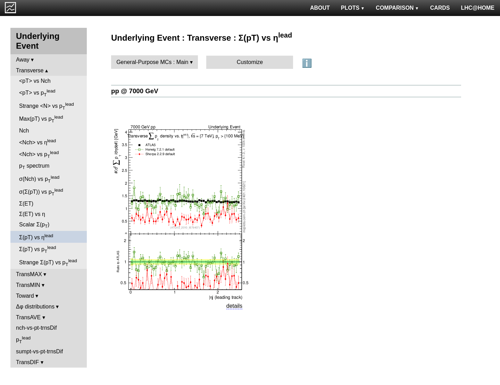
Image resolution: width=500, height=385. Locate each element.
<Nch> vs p (39, 154)
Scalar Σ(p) (34, 225)
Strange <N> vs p (46, 106)
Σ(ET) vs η (32, 214)
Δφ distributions (35, 307)
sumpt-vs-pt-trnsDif (39, 351)
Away (23, 60)
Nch (24, 131)
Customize (250, 62)
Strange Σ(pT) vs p (48, 262)
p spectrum (34, 166)
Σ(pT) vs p (37, 249)
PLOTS (353, 8)
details (234, 306)
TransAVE (28, 317)
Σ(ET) (26, 204)
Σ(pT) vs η (36, 236)
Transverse (29, 70)
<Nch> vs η (37, 141)
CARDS (440, 8)
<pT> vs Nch (35, 81)
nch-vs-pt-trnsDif (36, 328)
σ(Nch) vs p (39, 179)
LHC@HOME (477, 8)
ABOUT (320, 8)
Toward (25, 296)
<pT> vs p (37, 92)
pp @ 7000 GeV (134, 91)
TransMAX (29, 274)
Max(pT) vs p (41, 118)
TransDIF (27, 362)
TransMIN (28, 285)
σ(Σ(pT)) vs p (41, 191)
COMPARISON (397, 8)
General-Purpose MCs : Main (152, 62)
